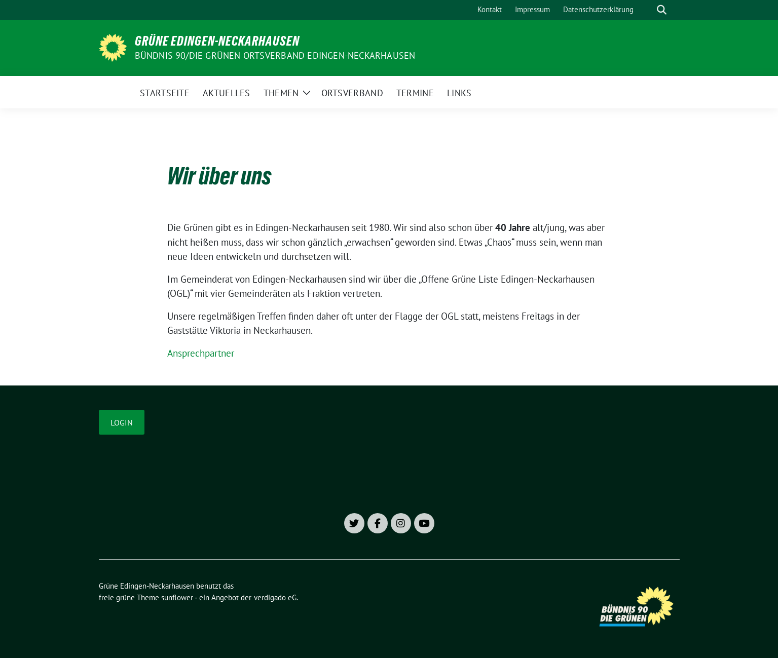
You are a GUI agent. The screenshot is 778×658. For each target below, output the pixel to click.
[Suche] (647, 10)
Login (121, 422)
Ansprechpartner (200, 353)
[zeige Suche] (662, 10)
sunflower (177, 597)
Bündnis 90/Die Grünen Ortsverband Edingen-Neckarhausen (275, 55)
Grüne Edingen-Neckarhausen (217, 41)
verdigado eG (275, 597)
